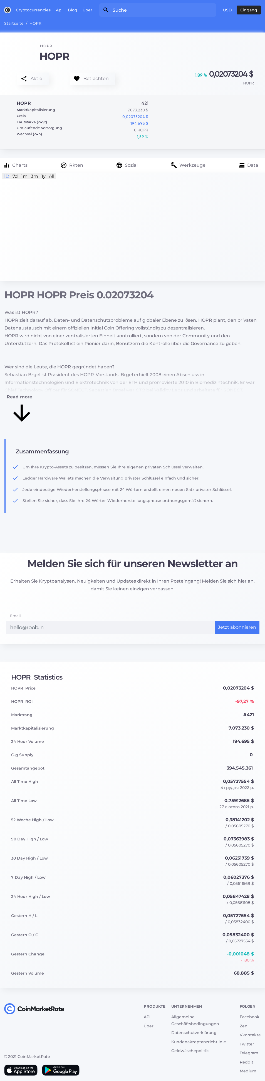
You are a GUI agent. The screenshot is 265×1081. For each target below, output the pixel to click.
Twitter (247, 1044)
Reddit (246, 1062)
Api (59, 10)
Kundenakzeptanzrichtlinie (198, 1041)
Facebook (249, 1016)
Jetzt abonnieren (237, 627)
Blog (72, 10)
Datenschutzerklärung (194, 1032)
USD (227, 10)
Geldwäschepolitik (190, 1050)
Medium (248, 1070)
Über (87, 10)
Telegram (249, 1052)
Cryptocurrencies (33, 10)
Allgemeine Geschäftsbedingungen (195, 1020)
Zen (243, 1025)
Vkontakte (250, 1034)
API (147, 1016)
